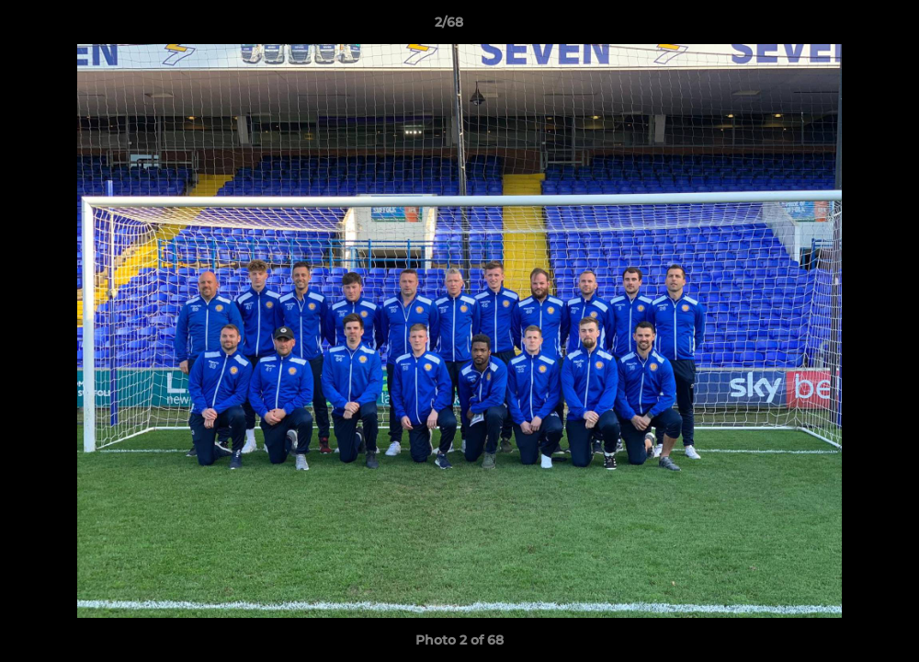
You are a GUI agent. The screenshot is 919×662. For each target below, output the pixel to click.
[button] (842, 26)
